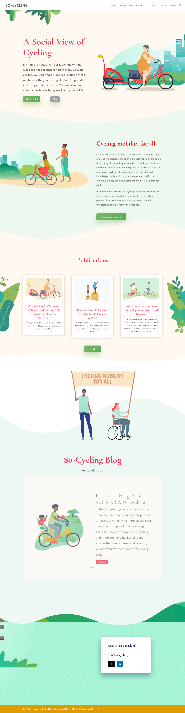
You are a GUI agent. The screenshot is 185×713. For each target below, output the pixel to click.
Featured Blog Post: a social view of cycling (121, 506)
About (123, 5)
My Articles (32, 99)
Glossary (152, 5)
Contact (164, 5)
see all (92, 349)
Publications (135, 5)
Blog (173, 5)
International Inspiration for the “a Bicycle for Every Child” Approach (141, 318)
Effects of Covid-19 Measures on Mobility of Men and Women (92, 322)
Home (113, 5)
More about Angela (111, 216)
